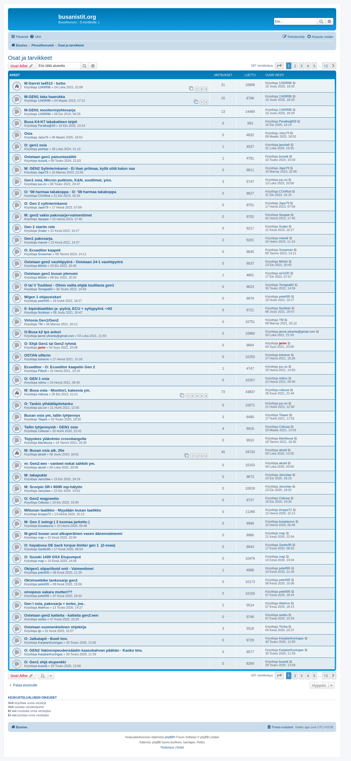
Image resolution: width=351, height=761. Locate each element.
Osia (28, 133)
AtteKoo (43, 607)
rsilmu (42, 382)
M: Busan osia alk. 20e (44, 450)
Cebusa (43, 431)
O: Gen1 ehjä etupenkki (45, 662)
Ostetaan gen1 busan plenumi (51, 273)
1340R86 (44, 87)
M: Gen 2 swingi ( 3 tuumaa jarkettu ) (56, 522)
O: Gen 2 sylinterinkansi (45, 203)
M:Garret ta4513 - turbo (45, 83)
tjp (39, 631)
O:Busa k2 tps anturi (42, 332)
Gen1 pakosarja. (38, 238)
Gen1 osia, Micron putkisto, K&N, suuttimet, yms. (68, 180)
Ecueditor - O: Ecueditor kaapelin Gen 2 (59, 367)
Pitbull (42, 371)
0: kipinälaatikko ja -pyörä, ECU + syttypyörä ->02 (68, 308)
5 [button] (314, 65)
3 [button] (302, 65)
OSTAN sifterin (37, 355)
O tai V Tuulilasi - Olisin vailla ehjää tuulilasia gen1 (69, 285)
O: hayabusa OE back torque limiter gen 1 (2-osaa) (69, 545)
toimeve (43, 359)
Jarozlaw (44, 479)
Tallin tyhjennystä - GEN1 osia (51, 427)
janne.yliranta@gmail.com (56, 335)
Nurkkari (44, 312)
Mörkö (42, 265)
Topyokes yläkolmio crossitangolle (55, 439)
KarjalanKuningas (50, 642)
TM (40, 324)
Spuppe (43, 219)
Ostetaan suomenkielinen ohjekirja (55, 627)
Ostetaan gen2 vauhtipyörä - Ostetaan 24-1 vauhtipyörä (73, 262)
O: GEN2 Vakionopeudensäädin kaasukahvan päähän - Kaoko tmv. (83, 650)
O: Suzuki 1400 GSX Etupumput (52, 557)
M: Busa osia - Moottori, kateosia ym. (57, 390)
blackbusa (45, 442)
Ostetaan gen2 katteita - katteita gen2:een (61, 615)
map (41, 537)
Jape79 (43, 172)
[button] (279, 65)
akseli (42, 454)
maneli (42, 242)
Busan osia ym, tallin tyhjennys (52, 415)
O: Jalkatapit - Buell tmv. (46, 639)
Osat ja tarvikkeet (30, 58)
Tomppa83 (45, 289)
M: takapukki (35, 475)
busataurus (45, 525)
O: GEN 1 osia (36, 379)
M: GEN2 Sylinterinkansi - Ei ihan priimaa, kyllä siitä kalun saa (79, 168)
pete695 (43, 300)
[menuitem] (35, 36)
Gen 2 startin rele (39, 227)
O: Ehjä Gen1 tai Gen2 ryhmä (50, 343)
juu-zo (42, 184)
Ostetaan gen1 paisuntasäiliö (50, 157)
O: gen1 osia (35, 145)
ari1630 (284, 273)
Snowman (45, 254)
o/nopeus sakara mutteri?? (48, 592)
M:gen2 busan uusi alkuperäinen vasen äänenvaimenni (73, 533)
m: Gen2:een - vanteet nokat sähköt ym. (59, 463)
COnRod (44, 195)
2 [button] (295, 65)
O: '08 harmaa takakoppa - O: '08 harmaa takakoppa (70, 192)
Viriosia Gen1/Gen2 (41, 320)
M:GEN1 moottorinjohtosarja (49, 110)
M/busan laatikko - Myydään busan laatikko (62, 510)
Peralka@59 (46, 125)
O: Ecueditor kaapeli (42, 250)
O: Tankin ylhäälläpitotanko (48, 404)
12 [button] (326, 65)
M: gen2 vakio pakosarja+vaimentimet (58, 215)
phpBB (169, 737)
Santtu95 (44, 549)
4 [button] (308, 65)
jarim (41, 347)
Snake (42, 230)
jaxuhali (284, 144)
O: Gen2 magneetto (41, 498)
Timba (283, 626)
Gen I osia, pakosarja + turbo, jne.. (54, 604)
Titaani (42, 419)
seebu (42, 619)
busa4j (42, 160)
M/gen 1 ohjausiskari (42, 297)
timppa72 (44, 514)
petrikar (43, 149)
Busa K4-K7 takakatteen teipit (50, 122)
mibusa (43, 394)
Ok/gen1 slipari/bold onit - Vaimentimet (58, 568)
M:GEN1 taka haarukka (44, 97)
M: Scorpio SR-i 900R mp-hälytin (53, 487)
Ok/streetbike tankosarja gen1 (51, 580)
